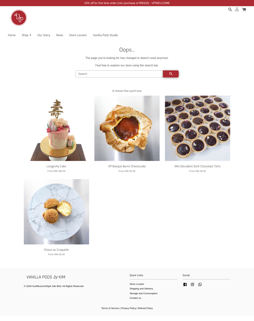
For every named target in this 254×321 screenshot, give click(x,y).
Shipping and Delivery (141, 294)
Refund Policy (145, 313)
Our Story (44, 37)
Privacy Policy (128, 313)
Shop (26, 37)
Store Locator (78, 37)
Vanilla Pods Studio (105, 37)
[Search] (119, 79)
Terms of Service (110, 313)
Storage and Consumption (144, 299)
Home (12, 37)
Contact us (135, 303)
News (59, 37)
